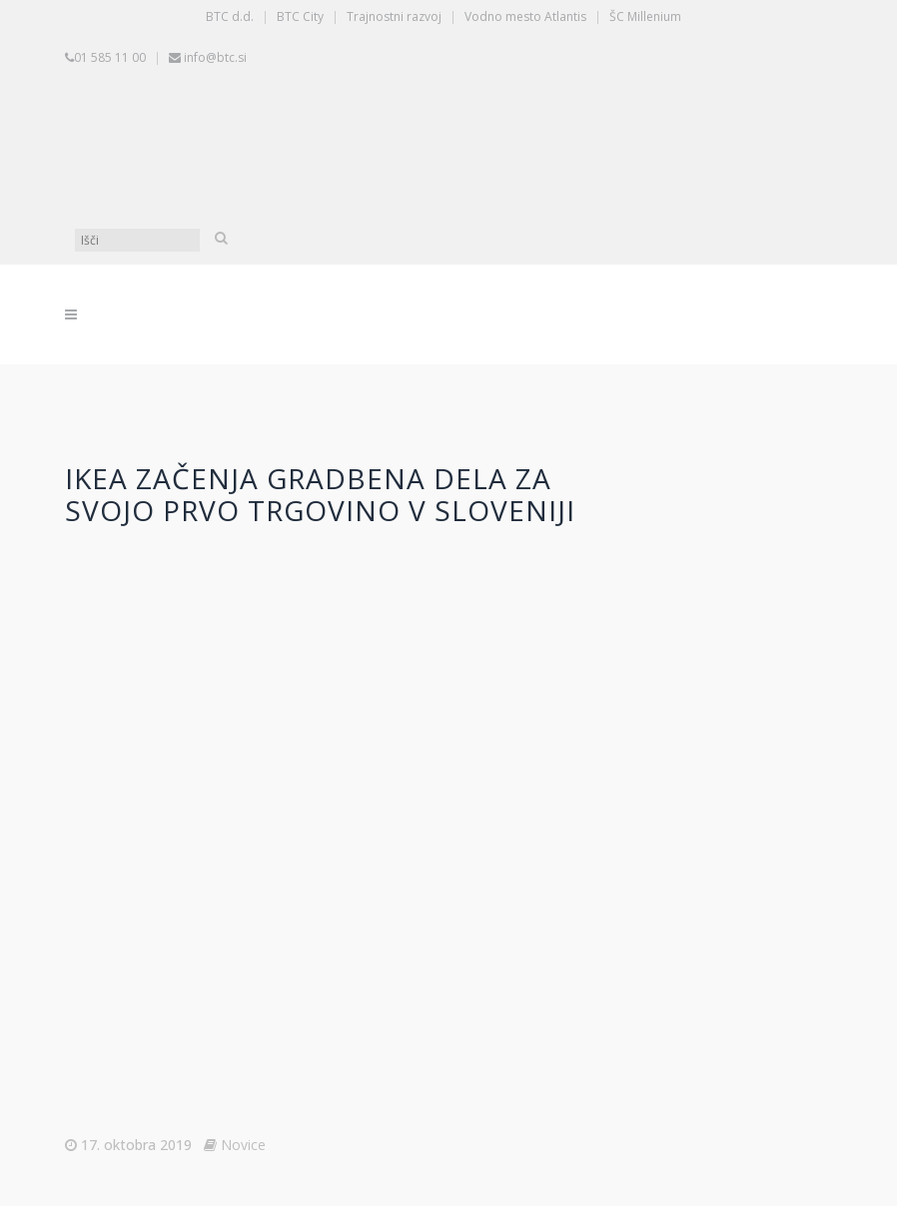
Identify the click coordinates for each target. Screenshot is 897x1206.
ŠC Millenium (645, 16)
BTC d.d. (230, 16)
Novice (243, 1144)
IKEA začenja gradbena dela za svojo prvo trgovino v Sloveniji (320, 494)
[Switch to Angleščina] (539, 149)
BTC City (300, 16)
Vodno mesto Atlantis (525, 16)
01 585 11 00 (110, 57)
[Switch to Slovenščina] (230, 149)
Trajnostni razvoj (394, 16)
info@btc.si (215, 57)
